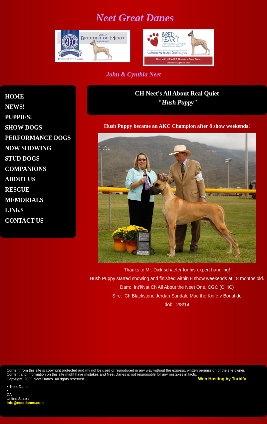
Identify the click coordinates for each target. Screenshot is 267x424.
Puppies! (18, 117)
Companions (25, 169)
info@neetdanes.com (25, 403)
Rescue (17, 189)
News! (15, 106)
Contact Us (24, 220)
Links (14, 210)
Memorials (24, 200)
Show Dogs (23, 127)
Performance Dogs (38, 138)
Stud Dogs (22, 158)
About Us (20, 179)
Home (14, 96)
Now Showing (28, 148)
